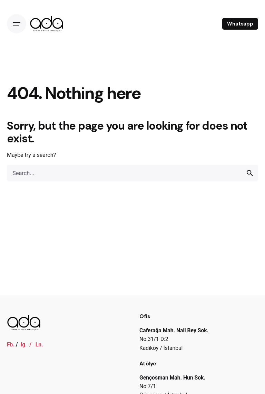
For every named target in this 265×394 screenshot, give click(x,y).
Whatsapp (240, 24)
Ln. (39, 344)
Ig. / (27, 344)
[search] (250, 173)
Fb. (10, 344)
